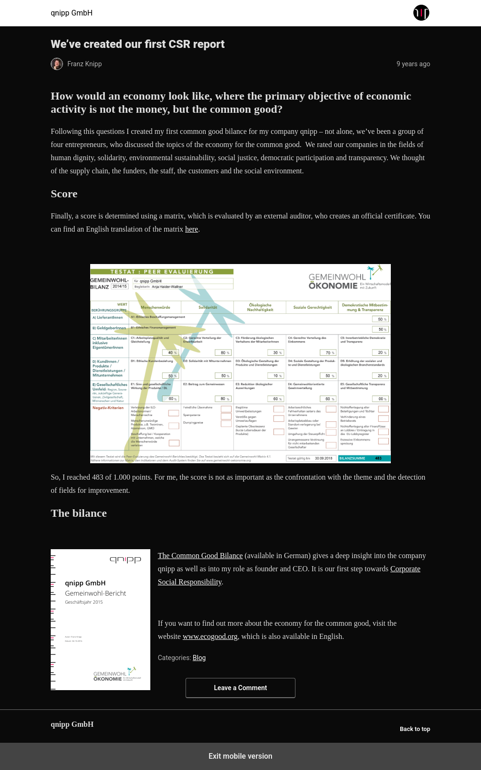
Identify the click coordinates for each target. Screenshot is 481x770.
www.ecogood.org (210, 636)
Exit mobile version (240, 756)
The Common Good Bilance (200, 556)
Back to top (415, 728)
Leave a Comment (240, 688)
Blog (199, 657)
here (191, 229)
